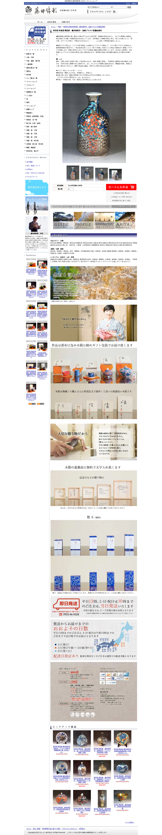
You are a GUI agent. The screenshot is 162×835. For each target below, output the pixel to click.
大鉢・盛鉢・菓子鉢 (33, 61)
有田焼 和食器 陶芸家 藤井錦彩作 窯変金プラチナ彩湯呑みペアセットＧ (31, 350)
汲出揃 (28, 75)
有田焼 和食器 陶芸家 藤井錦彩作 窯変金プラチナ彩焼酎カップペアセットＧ (31, 310)
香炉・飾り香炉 (31, 127)
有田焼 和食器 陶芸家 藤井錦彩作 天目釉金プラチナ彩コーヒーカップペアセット (42, 290)
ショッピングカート (102, 11)
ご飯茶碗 (29, 64)
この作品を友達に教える (121, 193)
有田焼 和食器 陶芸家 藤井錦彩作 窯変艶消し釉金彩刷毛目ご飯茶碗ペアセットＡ (42, 310)
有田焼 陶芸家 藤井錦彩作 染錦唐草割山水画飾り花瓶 (122, 770)
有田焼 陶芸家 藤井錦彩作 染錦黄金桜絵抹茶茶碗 (122, 799)
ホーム (128, 3)
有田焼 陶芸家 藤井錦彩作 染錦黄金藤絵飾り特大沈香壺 (102, 801)
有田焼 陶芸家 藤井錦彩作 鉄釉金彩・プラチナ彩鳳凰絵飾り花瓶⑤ (102, 771)
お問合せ (134, 3)
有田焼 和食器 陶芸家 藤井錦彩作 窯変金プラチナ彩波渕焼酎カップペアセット (31, 290)
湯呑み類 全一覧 (31, 68)
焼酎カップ (30, 109)
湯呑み (28, 71)
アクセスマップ (32, 177)
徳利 (27, 102)
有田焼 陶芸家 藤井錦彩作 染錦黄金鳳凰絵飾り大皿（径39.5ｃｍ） (122, 742)
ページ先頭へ (129, 822)
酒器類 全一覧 (31, 92)
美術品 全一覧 (31, 120)
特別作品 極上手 (32, 151)
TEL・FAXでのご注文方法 (35, 173)
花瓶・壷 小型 (31, 130)
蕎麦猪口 (29, 113)
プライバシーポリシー (69, 829)
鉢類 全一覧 (30, 54)
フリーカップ (30, 88)
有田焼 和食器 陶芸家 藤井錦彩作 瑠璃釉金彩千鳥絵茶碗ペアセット (31, 369)
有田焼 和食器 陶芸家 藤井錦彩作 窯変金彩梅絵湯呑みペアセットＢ (43, 330)
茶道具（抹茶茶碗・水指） (35, 116)
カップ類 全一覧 (31, 78)
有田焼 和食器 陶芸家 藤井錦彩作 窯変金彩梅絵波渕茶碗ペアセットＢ (31, 329)
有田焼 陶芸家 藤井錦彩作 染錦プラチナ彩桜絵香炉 (82, 801)
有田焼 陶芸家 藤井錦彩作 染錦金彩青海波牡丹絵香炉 (62, 801)
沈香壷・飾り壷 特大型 (34, 144)
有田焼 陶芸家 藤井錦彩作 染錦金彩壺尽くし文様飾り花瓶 (82, 771)
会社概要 (30, 162)
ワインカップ (30, 106)
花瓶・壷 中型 (31, 134)
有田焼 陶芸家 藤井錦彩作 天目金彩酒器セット (42, 350)
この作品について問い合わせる (121, 197)
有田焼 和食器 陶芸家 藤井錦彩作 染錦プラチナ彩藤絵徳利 (84, 27)
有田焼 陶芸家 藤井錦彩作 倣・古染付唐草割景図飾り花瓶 (82, 741)
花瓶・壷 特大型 (32, 141)
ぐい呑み (29, 95)
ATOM (40, 404)
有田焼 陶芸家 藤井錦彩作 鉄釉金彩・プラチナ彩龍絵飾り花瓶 (102, 741)
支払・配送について (52, 22)
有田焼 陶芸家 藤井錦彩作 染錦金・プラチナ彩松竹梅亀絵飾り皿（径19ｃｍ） (62, 741)
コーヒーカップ (31, 82)
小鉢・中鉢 (30, 57)
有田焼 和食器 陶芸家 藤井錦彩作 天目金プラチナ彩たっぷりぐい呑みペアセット (31, 392)
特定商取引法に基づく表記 (121, 201)
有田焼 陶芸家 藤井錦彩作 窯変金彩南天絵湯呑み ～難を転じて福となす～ (42, 268)
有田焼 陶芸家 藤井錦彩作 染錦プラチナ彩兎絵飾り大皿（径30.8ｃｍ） (62, 770)
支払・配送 (36, 829)
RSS (32, 404)
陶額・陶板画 (30, 147)
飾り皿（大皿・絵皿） (34, 123)
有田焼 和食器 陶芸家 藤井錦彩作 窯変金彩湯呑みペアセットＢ (31, 267)
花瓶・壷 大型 (31, 137)
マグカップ (30, 85)
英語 (39, 249)
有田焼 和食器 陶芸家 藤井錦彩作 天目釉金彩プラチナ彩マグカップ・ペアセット (43, 371)
